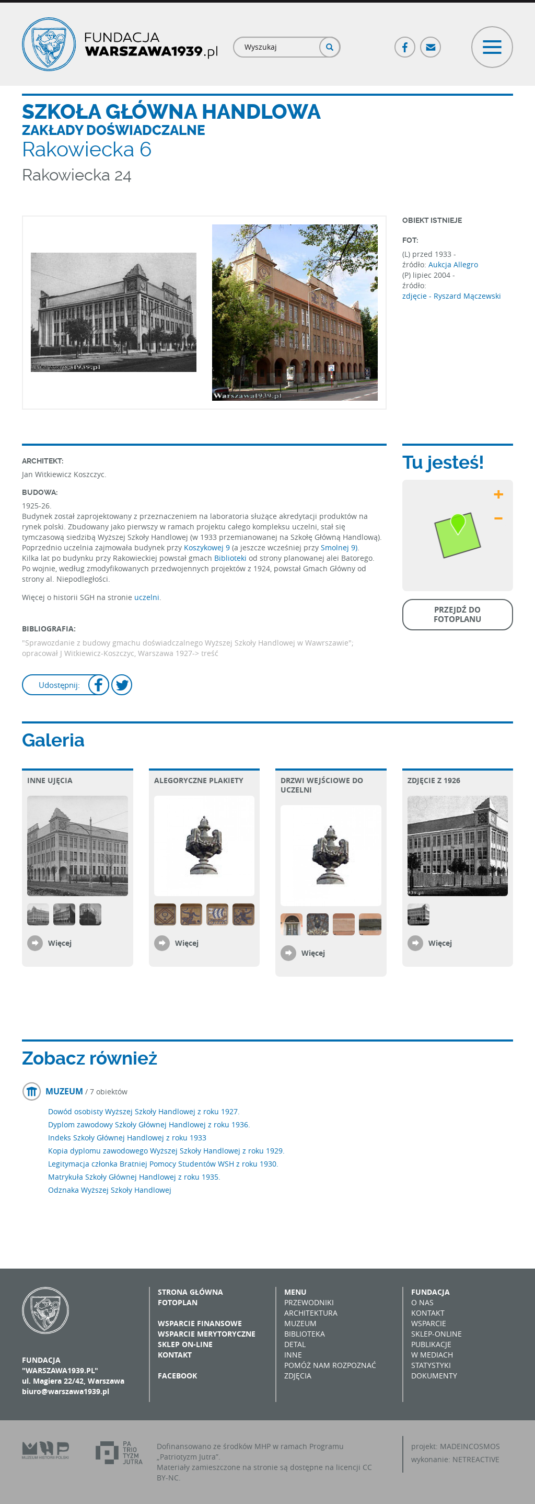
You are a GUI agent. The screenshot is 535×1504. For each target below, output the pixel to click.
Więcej (60, 943)
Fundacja (430, 1292)
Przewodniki (309, 1302)
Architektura (311, 1313)
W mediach (432, 1355)
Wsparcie (428, 1323)
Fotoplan (177, 1302)
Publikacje (431, 1344)
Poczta (431, 43)
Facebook (405, 43)
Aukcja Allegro (453, 264)
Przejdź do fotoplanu (457, 614)
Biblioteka (304, 1334)
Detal (295, 1344)
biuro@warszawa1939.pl (65, 1391)
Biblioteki (230, 558)
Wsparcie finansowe (200, 1323)
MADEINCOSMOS (470, 1446)
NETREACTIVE (475, 1459)
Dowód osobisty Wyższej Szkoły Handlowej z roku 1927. (144, 1111)
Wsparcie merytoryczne (206, 1334)
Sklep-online (436, 1334)
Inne (293, 1355)
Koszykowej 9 (207, 547)
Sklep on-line (185, 1344)
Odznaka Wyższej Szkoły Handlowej (109, 1190)
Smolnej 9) (339, 547)
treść (209, 653)
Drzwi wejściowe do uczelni (322, 785)
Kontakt (175, 1355)
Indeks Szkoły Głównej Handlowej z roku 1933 (127, 1138)
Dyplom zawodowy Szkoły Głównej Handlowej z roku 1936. (149, 1124)
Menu (295, 1292)
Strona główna (190, 1292)
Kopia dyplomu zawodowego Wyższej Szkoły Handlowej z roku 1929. (166, 1151)
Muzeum (300, 1323)
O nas (422, 1302)
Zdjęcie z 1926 (434, 780)
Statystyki (431, 1365)
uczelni (146, 597)
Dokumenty (434, 1376)
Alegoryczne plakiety (198, 780)
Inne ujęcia (50, 780)
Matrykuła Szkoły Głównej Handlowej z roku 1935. (134, 1177)
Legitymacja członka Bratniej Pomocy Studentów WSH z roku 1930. (163, 1164)
